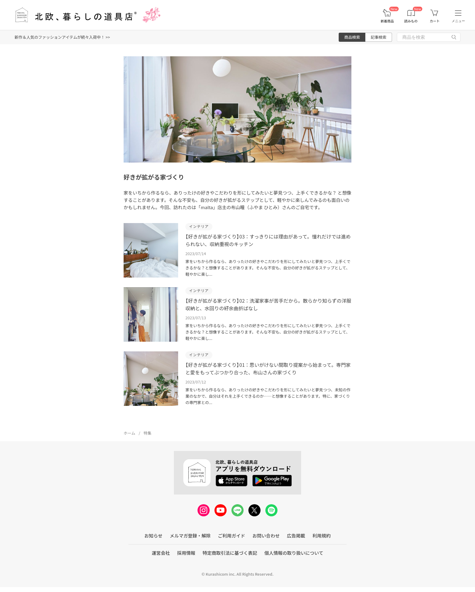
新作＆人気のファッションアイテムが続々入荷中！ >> (62, 37)
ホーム (129, 433)
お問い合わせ (266, 535)
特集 (147, 433)
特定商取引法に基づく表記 (230, 553)
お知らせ (153, 535)
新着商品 (387, 21)
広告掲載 (296, 535)
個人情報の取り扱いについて (294, 553)
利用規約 (321, 535)
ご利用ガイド (231, 535)
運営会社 (161, 553)
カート (435, 21)
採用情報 (186, 553)
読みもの (411, 21)
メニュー (458, 21)
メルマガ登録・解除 (190, 535)
